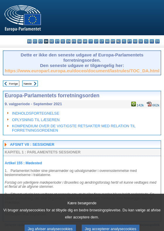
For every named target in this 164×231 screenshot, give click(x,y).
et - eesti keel (57, 41)
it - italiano (90, 41)
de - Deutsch (51, 41)
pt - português (129, 41)
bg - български (29, 41)
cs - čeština (40, 41)
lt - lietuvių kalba (102, 41)
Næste (27, 83)
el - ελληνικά (63, 41)
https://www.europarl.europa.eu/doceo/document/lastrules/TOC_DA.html (82, 70)
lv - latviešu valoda (96, 41)
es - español (35, 41)
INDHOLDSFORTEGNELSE (35, 113)
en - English (68, 41)
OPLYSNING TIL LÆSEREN (36, 120)
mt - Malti (113, 41)
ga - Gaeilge (79, 41)
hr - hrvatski (85, 41)
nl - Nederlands (118, 41)
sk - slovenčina (141, 41)
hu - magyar (107, 41)
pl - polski (124, 41)
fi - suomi (152, 41)
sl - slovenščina (146, 41)
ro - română (135, 41)
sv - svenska (157, 41)
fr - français (74, 41)
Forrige (13, 83)
